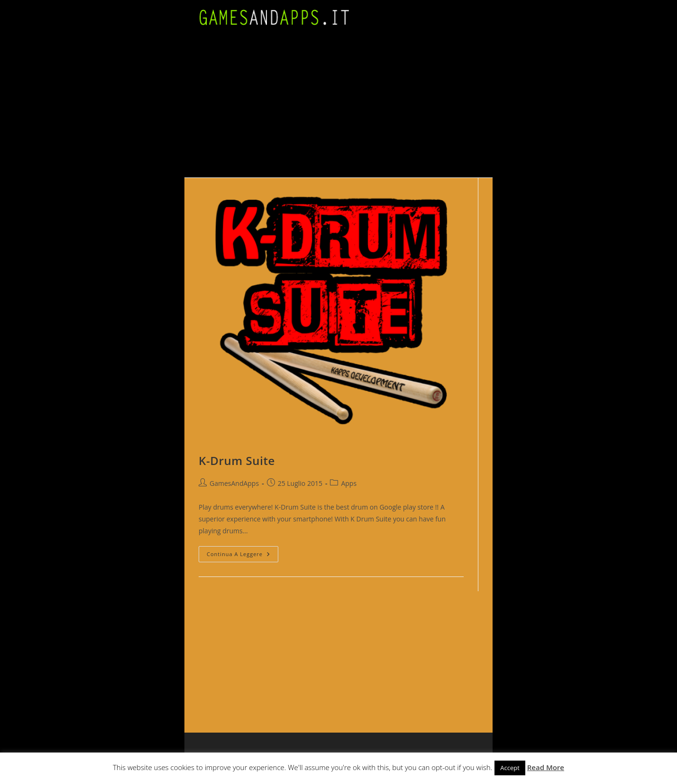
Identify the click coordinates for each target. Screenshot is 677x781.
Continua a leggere (242, 555)
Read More (545, 767)
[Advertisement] (338, 106)
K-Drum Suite (237, 460)
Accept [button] (510, 767)
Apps (349, 483)
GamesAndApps (234, 483)
